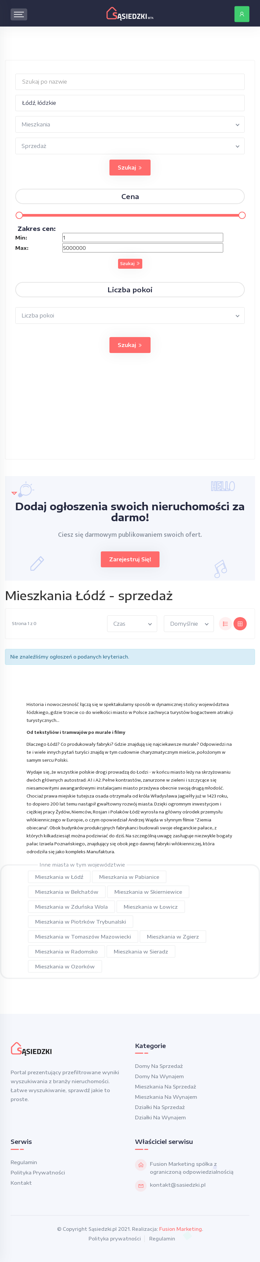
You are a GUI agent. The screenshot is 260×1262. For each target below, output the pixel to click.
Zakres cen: (37, 228)
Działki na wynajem (160, 1117)
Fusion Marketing (180, 1229)
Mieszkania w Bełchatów (66, 892)
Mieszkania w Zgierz (173, 937)
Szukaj (130, 167)
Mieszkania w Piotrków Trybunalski (80, 922)
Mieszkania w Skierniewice (148, 892)
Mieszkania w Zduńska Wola (71, 907)
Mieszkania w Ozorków (65, 966)
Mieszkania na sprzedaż (165, 1086)
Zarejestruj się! (130, 559)
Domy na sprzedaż (159, 1066)
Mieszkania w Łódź (59, 877)
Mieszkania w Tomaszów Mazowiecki (83, 937)
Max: (22, 248)
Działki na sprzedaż (160, 1107)
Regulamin (24, 1162)
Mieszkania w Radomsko (66, 951)
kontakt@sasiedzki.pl (178, 1185)
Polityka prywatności (38, 1172)
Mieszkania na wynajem (166, 1097)
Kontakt (21, 1183)
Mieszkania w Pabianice (129, 877)
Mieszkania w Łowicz (151, 907)
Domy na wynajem (159, 1076)
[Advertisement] (130, 412)
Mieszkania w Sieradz (141, 951)
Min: (21, 238)
